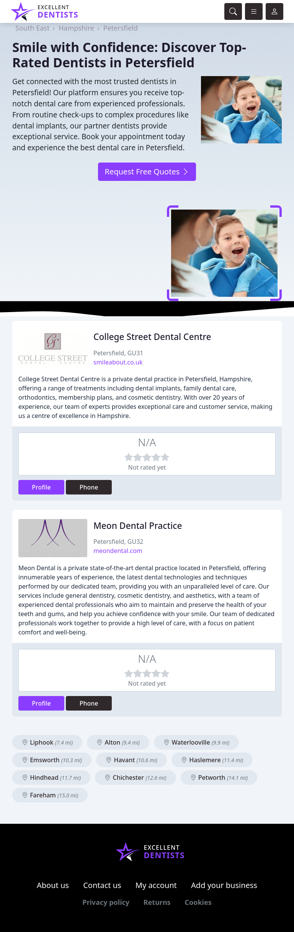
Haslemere (212, 760)
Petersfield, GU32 (118, 541)
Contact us (102, 885)
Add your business (224, 885)
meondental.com (117, 551)
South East (32, 28)
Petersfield (120, 28)
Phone (89, 487)
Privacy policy (105, 902)
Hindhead (51, 777)
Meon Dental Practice (137, 526)
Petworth (219, 777)
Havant (131, 760)
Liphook (47, 742)
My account (156, 885)
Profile (41, 487)
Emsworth (52, 760)
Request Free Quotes (147, 171)
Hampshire (76, 28)
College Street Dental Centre (152, 337)
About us (53, 885)
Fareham (50, 795)
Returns (157, 902)
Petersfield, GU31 (118, 353)
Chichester (135, 777)
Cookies (198, 902)
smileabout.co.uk (117, 362)
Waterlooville (196, 742)
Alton (118, 742)
